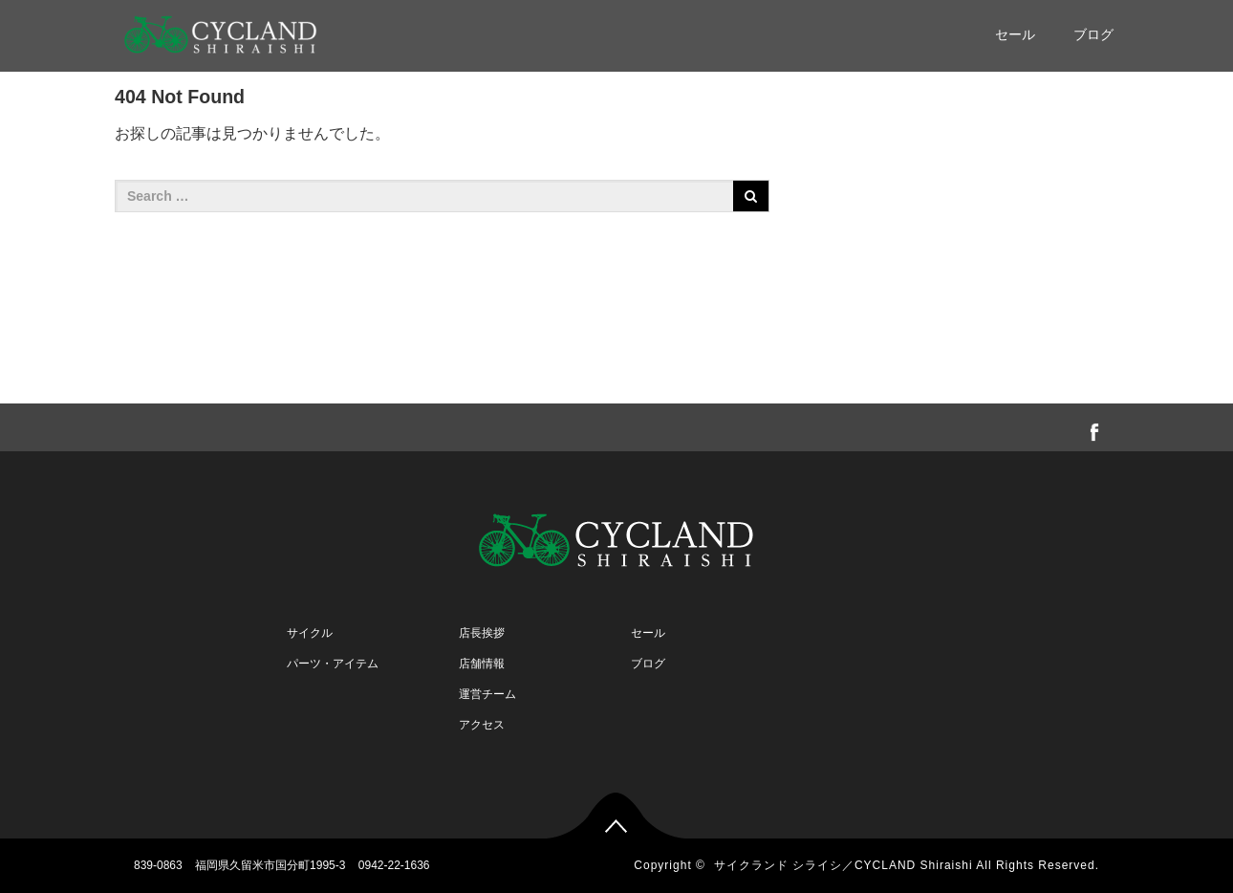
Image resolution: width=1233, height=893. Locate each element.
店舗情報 (482, 663)
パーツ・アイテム (333, 663)
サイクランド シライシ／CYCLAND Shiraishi (843, 865)
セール (1015, 34)
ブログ (1093, 34)
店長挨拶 (482, 633)
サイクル (310, 633)
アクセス (482, 724)
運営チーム (487, 694)
